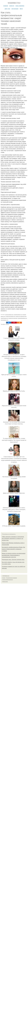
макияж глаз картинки (13, 426)
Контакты (3, 686)
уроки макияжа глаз (4, 428)
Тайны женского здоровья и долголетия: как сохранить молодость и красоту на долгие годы (13, 647)
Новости (11, 5)
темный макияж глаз (5, 426)
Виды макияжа (20, 5)
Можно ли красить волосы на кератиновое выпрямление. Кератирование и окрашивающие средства (13, 663)
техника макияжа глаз (9, 423)
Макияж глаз (14, 3)
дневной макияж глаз (18, 423)
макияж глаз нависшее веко (21, 425)
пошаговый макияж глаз (22, 426)
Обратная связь (5, 690)
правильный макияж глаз (10, 425)
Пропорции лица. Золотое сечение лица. (13, 668)
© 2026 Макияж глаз (5, 684)
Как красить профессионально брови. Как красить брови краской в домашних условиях (13, 657)
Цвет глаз (7, 8)
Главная (5, 5)
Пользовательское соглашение (11, 686)
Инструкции (14, 8)
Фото (21, 8)
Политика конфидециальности (7, 688)
